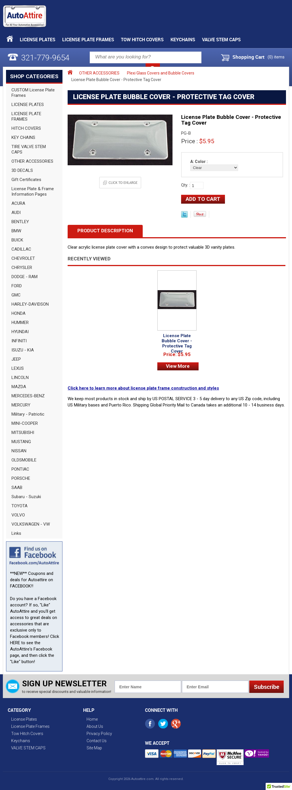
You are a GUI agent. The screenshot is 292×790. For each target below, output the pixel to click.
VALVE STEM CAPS (221, 39)
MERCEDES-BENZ (28, 395)
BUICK (17, 240)
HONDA (18, 313)
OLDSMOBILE (23, 460)
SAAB (16, 487)
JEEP (16, 359)
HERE (15, 642)
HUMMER (20, 322)
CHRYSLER (21, 267)
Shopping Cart (248, 57)
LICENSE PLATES (27, 104)
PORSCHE (20, 478)
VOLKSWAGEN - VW (30, 524)
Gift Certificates (26, 179)
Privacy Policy (99, 733)
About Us (95, 726)
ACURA (18, 203)
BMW (16, 230)
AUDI (16, 212)
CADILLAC (21, 249)
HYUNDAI (20, 331)
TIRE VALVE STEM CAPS (28, 149)
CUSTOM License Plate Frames (33, 92)
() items (276, 57)
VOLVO (18, 515)
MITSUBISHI (22, 432)
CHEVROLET (23, 258)
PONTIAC (20, 469)
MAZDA (18, 386)
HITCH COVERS (26, 128)
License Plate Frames (88, 39)
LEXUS (17, 368)
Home (92, 719)
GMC (16, 295)
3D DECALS (22, 170)
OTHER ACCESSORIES (32, 161)
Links (16, 533)
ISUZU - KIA (22, 350)
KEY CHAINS (23, 137)
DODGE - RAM (24, 276)
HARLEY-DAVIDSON (30, 304)
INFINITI (19, 340)
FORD (16, 285)
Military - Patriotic (27, 414)
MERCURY (20, 405)
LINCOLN (20, 377)
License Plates (37, 39)
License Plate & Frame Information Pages (32, 191)
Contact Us (97, 740)
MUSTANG (21, 441)
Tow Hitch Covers (142, 39)
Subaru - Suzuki (26, 496)
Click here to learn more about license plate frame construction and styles (143, 388)
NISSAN (18, 450)
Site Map (94, 748)
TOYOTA (19, 505)
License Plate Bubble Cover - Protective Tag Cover (177, 343)
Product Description (105, 230)
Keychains (183, 39)
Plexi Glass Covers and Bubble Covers (160, 73)
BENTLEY (20, 221)
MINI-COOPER (24, 423)
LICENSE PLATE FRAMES (26, 116)
